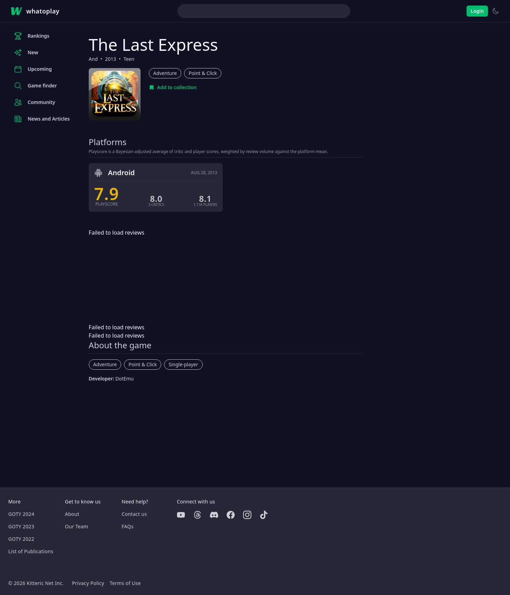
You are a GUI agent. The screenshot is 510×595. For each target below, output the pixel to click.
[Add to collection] (173, 87)
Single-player (183, 364)
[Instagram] (247, 515)
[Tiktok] (264, 515)
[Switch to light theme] (495, 11)
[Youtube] (181, 515)
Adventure (165, 73)
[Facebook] (231, 515)
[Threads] (197, 515)
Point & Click (203, 73)
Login (477, 11)
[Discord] (214, 515)
